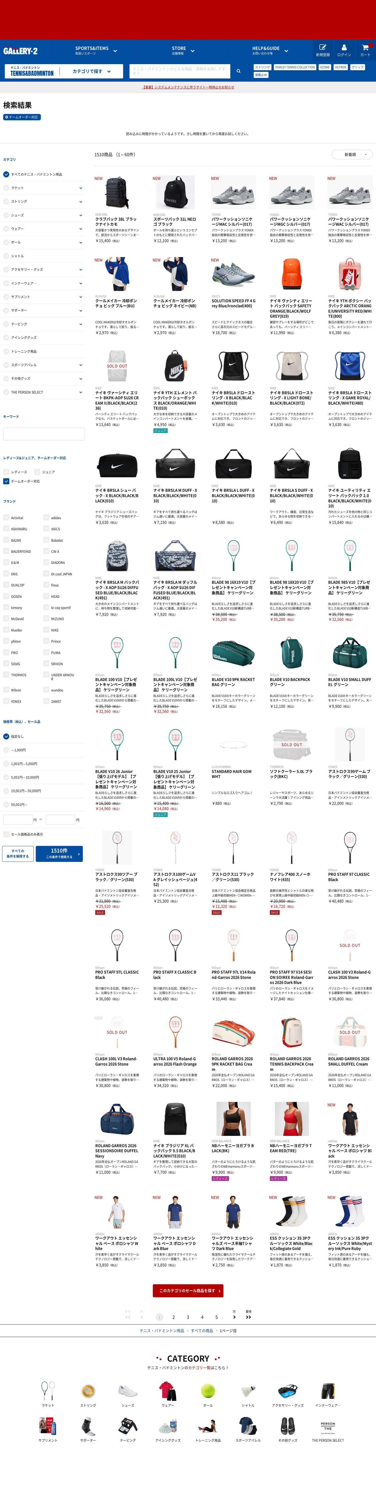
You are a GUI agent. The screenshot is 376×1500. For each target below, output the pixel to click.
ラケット (17, 177)
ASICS (55, 485)
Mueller (16, 587)
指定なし (17, 682)
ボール (16, 231)
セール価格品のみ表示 (27, 780)
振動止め (261, 74)
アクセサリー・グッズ (27, 258)
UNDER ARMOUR (62, 633)
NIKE (55, 587)
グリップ (358, 67)
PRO (14, 609)
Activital (17, 474)
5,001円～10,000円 (25, 723)
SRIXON (57, 620)
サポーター (19, 299)
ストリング (262, 67)
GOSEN (16, 553)
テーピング (19, 313)
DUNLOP (17, 542)
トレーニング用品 (24, 340)
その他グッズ (20, 367)
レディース (19, 439)
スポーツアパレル (24, 354)
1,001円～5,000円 (24, 709)
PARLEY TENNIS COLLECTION (295, 67)
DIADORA (58, 519)
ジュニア (48, 439)
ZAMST (56, 658)
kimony (16, 564)
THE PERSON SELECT (27, 381)
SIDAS (15, 620)
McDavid (17, 575)
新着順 (350, 154)
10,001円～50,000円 (26, 737)
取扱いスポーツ (92, 50)
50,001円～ (19, 750)
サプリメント (20, 286)
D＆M (15, 519)
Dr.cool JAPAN (61, 530)
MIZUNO (57, 575)
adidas (56, 474)
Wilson (16, 646)
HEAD (55, 553)
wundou (57, 646)
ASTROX (340, 67)
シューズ (17, 204)
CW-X (55, 508)
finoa (55, 542)
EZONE (325, 67)
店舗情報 (179, 50)
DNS (14, 530)
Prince (56, 598)
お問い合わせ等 (266, 50)
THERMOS (18, 631)
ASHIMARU (19, 485)
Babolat (57, 497)
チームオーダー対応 (23, 117)
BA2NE (16, 497)
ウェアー (17, 217)
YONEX (16, 658)
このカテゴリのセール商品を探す (187, 1290)
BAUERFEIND (21, 508)
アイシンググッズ (24, 326)
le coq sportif (61, 564)
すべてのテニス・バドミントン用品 (36, 163)
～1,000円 (18, 696)
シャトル (17, 245)
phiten (16, 598)
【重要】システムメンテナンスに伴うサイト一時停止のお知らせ (188, 87)
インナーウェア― (24, 272)
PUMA (55, 609)
